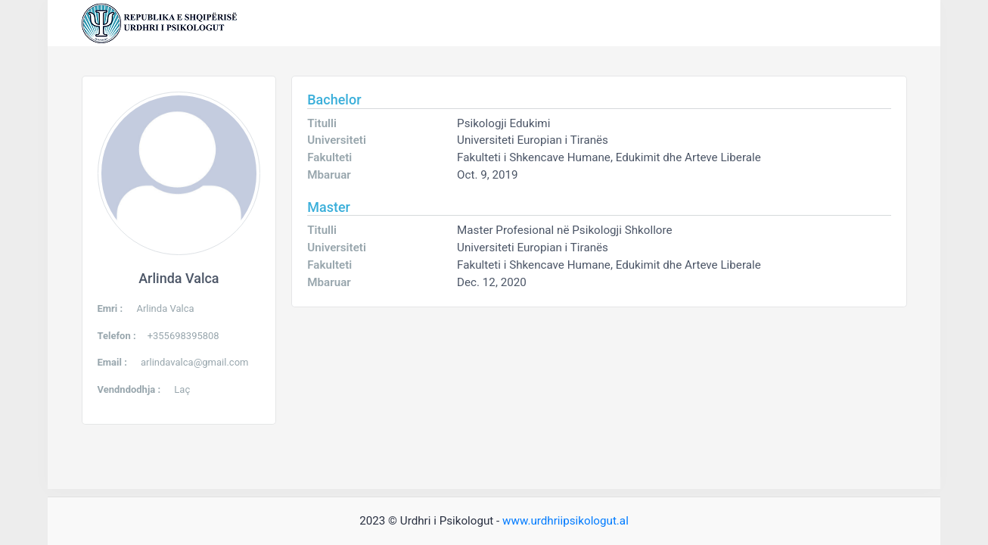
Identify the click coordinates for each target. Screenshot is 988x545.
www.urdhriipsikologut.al (565, 521)
